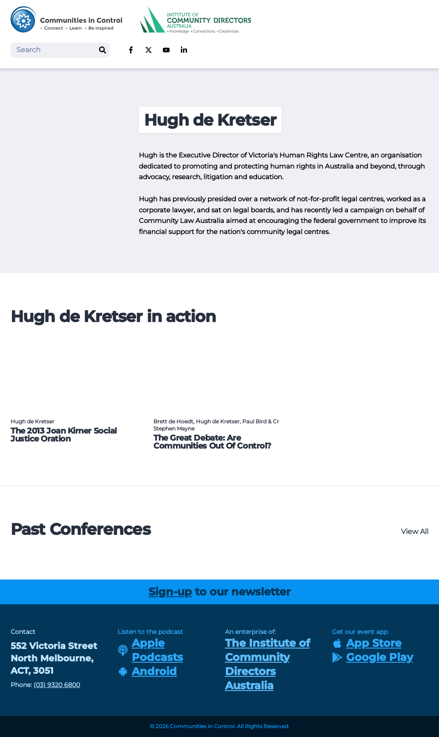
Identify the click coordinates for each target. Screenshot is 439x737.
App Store (366, 643)
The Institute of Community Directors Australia (267, 664)
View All (414, 531)
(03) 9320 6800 (57, 685)
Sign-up (170, 591)
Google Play (372, 657)
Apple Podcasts (150, 650)
